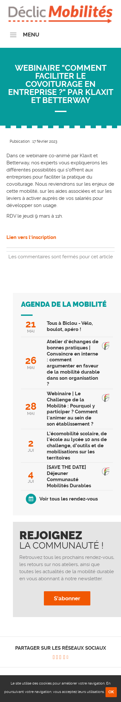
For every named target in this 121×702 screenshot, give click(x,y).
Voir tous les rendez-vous (68, 499)
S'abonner (67, 598)
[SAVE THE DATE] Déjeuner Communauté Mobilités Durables (69, 476)
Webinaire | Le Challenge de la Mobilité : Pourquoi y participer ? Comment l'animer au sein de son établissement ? (72, 409)
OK (111, 692)
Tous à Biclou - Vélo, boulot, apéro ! (70, 326)
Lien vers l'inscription (31, 237)
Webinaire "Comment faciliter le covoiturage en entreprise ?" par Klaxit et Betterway (60, 84)
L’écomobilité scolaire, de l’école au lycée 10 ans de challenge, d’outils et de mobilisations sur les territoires (77, 446)
